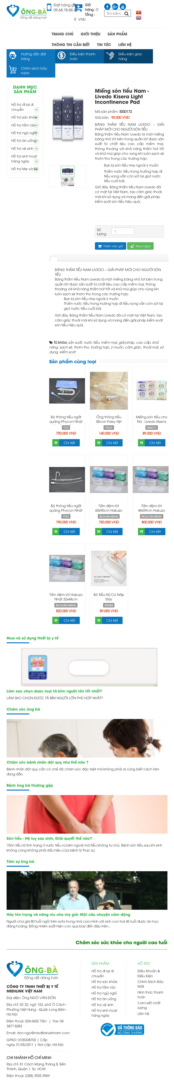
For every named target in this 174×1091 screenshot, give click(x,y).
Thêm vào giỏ (110, 232)
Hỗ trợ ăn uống (23, 126)
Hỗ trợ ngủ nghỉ (23, 118)
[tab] (54, 244)
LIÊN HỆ (124, 44)
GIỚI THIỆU (90, 33)
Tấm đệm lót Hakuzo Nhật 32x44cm (66, 582)
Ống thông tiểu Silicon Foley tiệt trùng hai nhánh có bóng (108, 409)
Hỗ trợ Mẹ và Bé (24, 154)
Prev (57, 103)
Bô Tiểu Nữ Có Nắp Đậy (109, 582)
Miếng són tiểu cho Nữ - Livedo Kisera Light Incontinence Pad (151, 409)
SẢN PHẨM (117, 33)
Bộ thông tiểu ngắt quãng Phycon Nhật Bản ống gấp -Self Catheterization (65, 409)
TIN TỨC (104, 44)
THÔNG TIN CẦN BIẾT (71, 44)
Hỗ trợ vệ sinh (22, 134)
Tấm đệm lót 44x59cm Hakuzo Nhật (151, 496)
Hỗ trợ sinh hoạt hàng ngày (24, 144)
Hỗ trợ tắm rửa (23, 110)
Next (77, 103)
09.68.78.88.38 (66, 9)
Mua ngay (140, 232)
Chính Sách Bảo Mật (151, 969)
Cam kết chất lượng (149, 990)
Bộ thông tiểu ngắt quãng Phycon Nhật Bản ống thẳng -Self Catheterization (65, 498)
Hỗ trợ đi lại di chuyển (22, 92)
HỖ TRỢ (144, 949)
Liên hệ (143, 999)
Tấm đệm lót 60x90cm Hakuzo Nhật (108, 496)
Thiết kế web (105, 1084)
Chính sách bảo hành (149, 56)
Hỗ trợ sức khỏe (24, 102)
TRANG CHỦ (62, 33)
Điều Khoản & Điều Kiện (149, 958)
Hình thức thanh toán (150, 980)
